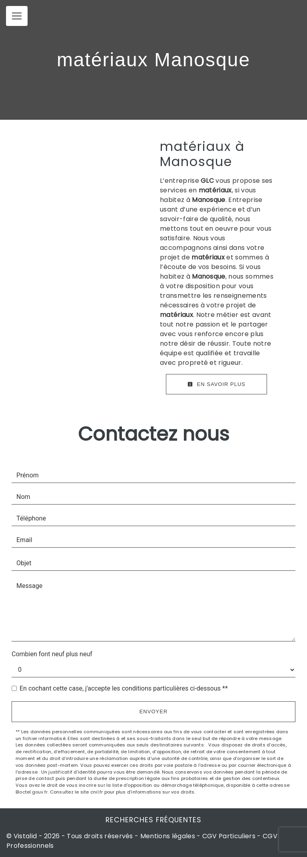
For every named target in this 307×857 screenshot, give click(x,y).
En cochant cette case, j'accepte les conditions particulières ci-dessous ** (124, 688)
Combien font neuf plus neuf (52, 654)
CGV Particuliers (228, 836)
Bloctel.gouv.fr (32, 792)
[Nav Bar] (17, 16)
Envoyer (154, 711)
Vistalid (25, 836)
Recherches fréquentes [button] (153, 820)
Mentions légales (167, 836)
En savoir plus (216, 384)
